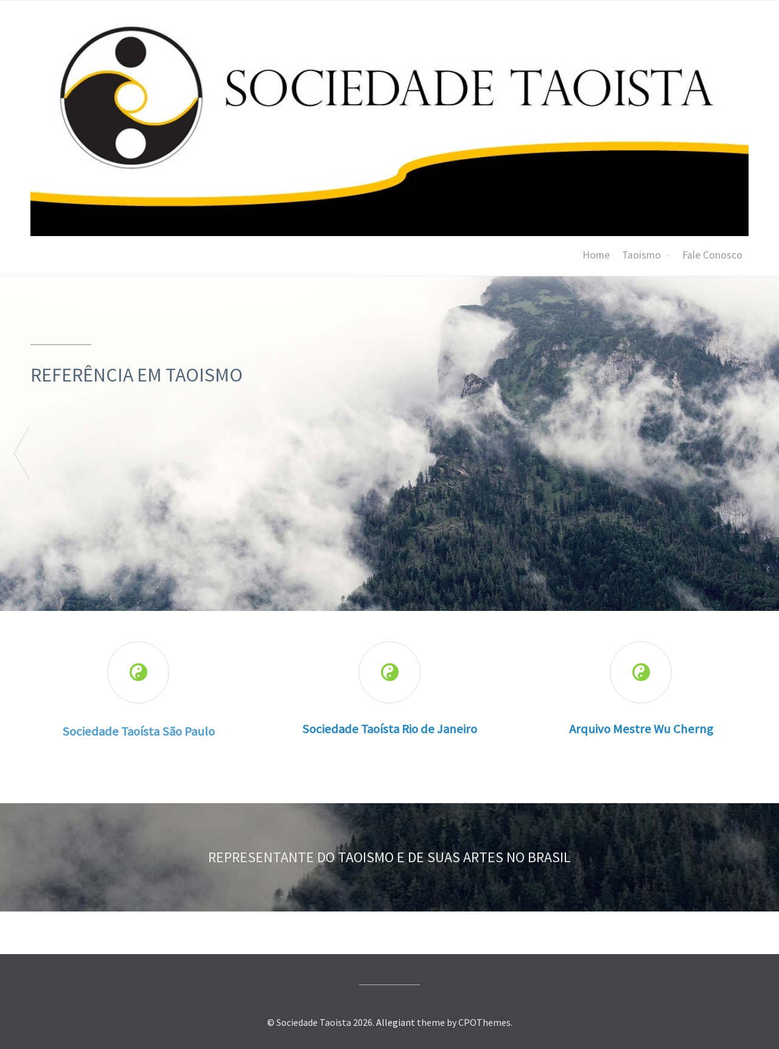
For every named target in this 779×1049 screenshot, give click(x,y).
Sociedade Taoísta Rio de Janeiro (389, 729)
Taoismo (641, 255)
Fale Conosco (712, 255)
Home (596, 255)
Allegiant (395, 1022)
